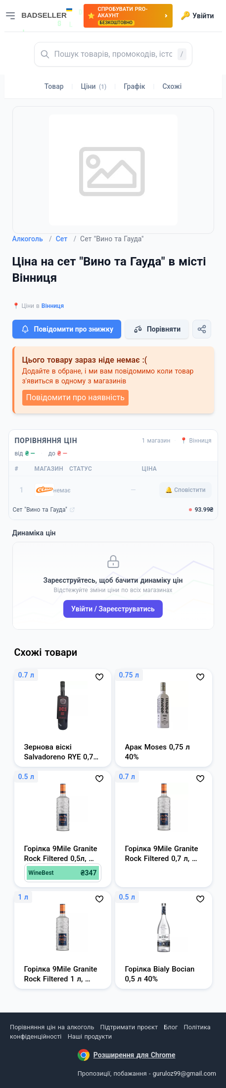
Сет (66, 239)
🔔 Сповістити (185, 490)
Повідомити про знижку (66, 329)
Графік (134, 86)
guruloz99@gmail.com (184, 1073)
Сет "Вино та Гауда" (40, 509)
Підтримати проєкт (129, 1027)
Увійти (197, 16)
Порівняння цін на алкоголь (52, 1027)
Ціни (94, 86)
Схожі (171, 86)
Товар (54, 86)
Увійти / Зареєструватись (113, 609)
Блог (171, 1027)
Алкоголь (32, 239)
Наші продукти (90, 1036)
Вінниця (53, 305)
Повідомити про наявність (75, 397)
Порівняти (157, 329)
